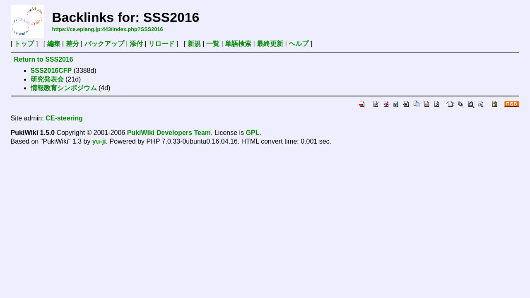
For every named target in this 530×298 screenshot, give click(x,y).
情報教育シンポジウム (64, 87)
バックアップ (104, 43)
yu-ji (99, 141)
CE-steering (64, 118)
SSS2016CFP (51, 70)
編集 (53, 43)
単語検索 (238, 43)
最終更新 (270, 43)
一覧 (212, 43)
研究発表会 (47, 79)
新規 (194, 43)
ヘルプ (298, 43)
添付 (136, 43)
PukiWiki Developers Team (169, 132)
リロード (161, 43)
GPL (253, 132)
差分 (72, 43)
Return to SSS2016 (43, 59)
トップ (24, 43)
